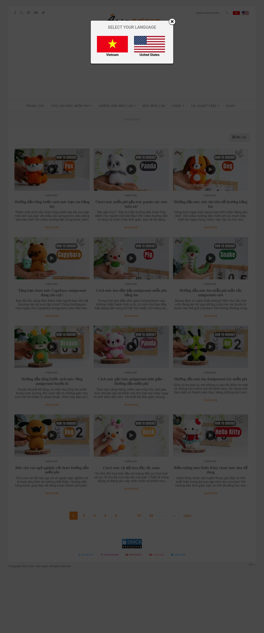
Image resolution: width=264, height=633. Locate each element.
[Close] (172, 21)
